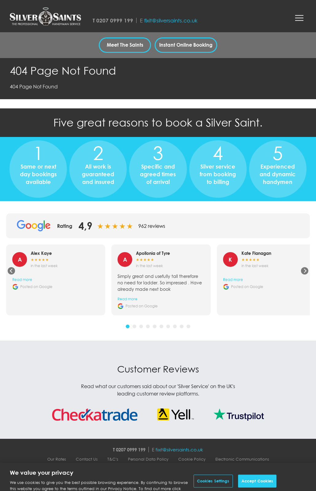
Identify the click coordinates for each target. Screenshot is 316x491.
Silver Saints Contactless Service (158, 469)
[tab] (127, 326)
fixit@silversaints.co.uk (171, 20)
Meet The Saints (125, 45)
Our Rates (56, 459)
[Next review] (304, 271)
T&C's (112, 459)
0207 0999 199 (114, 20)
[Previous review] (11, 271)
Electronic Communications (242, 459)
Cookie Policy (192, 459)
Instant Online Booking (186, 45)
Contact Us (87, 459)
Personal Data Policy (148, 459)
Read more (22, 279)
